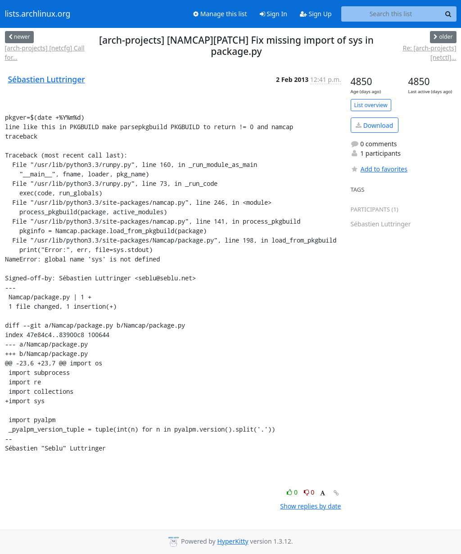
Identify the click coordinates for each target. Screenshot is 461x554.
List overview (371, 105)
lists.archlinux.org (38, 14)
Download (374, 125)
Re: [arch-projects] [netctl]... (429, 53)
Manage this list (220, 13)
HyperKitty (232, 541)
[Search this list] (391, 14)
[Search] (448, 14)
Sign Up (316, 13)
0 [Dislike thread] (309, 492)
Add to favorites (379, 169)
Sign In (273, 13)
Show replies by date (310, 506)
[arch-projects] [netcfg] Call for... (45, 53)
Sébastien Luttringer (46, 79)
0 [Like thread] (293, 492)
